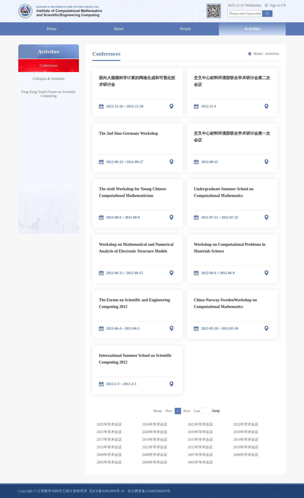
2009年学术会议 (109, 455)
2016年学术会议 (154, 439)
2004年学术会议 (154, 462)
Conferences (49, 65)
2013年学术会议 (109, 447)
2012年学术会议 (154, 447)
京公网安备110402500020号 (148, 491)
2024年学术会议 (154, 424)
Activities (252, 29)
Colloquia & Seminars (48, 79)
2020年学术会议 (154, 432)
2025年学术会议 (109, 424)
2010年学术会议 (245, 447)
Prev (169, 411)
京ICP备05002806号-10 (106, 491)
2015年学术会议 (200, 439)
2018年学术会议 (245, 432)
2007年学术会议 (200, 455)
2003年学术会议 (200, 462)
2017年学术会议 (109, 439)
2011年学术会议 (200, 447)
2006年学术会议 (245, 455)
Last (197, 411)
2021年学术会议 (109, 432)
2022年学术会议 (245, 424)
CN (283, 5)
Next (186, 411)
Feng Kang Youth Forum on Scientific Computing (48, 94)
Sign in (272, 5)
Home (52, 29)
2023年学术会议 (200, 424)
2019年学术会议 (200, 432)
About (119, 29)
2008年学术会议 (154, 455)
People (185, 29)
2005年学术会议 (109, 462)
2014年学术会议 (245, 439)
